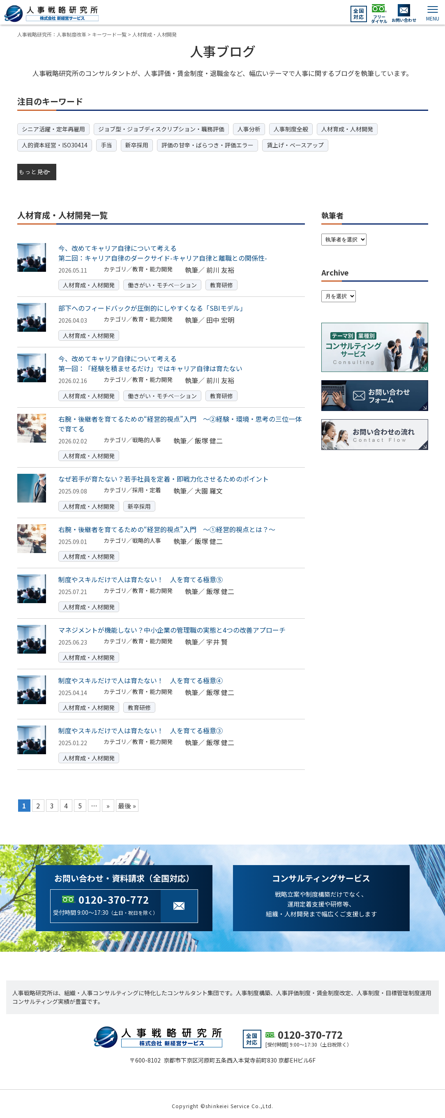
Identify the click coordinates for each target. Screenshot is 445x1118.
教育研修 (221, 280)
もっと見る (35, 170)
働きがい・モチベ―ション (162, 280)
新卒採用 (136, 145)
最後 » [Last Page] (127, 801)
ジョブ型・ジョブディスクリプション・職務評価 (161, 129)
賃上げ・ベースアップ (295, 145)
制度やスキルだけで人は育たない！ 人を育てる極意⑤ (140, 575)
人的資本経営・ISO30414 (55, 145)
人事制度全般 (291, 129)
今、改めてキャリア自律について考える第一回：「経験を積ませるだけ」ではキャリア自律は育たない (150, 359)
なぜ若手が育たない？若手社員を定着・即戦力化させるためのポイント (163, 474)
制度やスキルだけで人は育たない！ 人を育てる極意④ (140, 675)
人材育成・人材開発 (347, 129)
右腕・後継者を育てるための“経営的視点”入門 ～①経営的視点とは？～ (166, 525)
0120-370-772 (113, 895)
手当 (106, 145)
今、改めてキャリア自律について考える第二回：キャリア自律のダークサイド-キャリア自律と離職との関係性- (162, 248)
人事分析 (249, 129)
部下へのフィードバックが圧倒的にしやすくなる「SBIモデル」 (152, 303)
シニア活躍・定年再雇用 (53, 129)
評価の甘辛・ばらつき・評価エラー (207, 145)
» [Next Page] (108, 801)
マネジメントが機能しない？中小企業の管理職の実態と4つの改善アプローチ (172, 625)
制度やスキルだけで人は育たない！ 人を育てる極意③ (140, 726)
